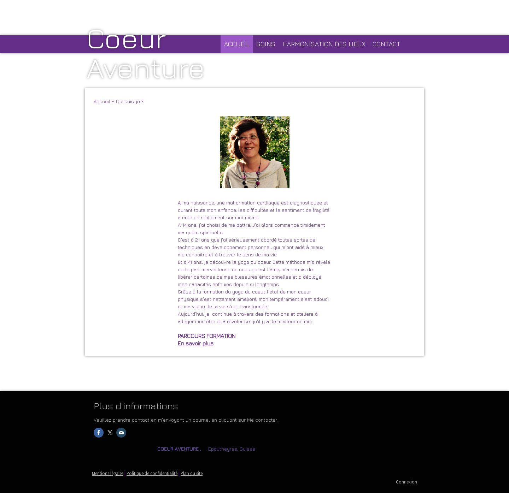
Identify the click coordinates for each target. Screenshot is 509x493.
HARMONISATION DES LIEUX (323, 44)
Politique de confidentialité (152, 473)
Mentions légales (107, 473)
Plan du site (192, 473)
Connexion (406, 482)
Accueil (236, 44)
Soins (265, 44)
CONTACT (386, 44)
